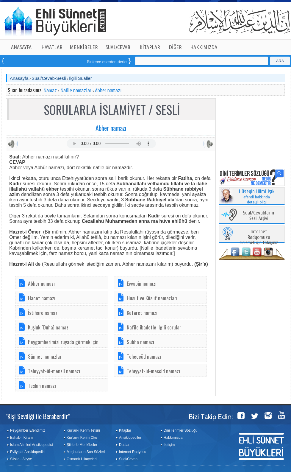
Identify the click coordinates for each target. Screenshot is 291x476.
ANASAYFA (21, 47)
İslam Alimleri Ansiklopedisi (31, 445)
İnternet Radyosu (132, 452)
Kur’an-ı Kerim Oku (82, 437)
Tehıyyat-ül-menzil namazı (54, 371)
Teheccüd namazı (144, 356)
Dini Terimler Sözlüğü (180, 430)
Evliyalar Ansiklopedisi (27, 452)
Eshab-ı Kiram (21, 437)
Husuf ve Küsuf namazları (152, 298)
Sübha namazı (140, 342)
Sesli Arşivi (258, 216)
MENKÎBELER (84, 47)
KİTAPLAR (150, 47)
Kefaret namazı (142, 312)
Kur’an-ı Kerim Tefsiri (83, 430)
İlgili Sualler (80, 78)
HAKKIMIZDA (203, 47)
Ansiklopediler (130, 437)
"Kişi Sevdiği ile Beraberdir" (38, 416)
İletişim (169, 445)
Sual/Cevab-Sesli (49, 78)
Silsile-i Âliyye (21, 459)
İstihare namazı (43, 312)
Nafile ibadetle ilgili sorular (154, 327)
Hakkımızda (173, 437)
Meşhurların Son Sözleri (86, 452)
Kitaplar (125, 430)
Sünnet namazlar (45, 356)
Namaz (50, 90)
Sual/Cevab (128, 459)
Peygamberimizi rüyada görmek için (63, 342)
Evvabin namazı (142, 283)
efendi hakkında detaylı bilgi (257, 197)
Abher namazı (108, 90)
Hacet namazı (41, 298)
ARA (280, 61)
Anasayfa (19, 78)
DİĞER (175, 47)
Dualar (124, 445)
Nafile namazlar (75, 90)
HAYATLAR (51, 47)
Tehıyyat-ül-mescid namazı (153, 371)
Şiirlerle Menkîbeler (82, 445)
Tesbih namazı (42, 385)
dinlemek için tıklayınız (259, 237)
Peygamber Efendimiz (27, 430)
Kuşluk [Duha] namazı (49, 327)
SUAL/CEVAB (118, 47)
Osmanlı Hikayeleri (82, 459)
